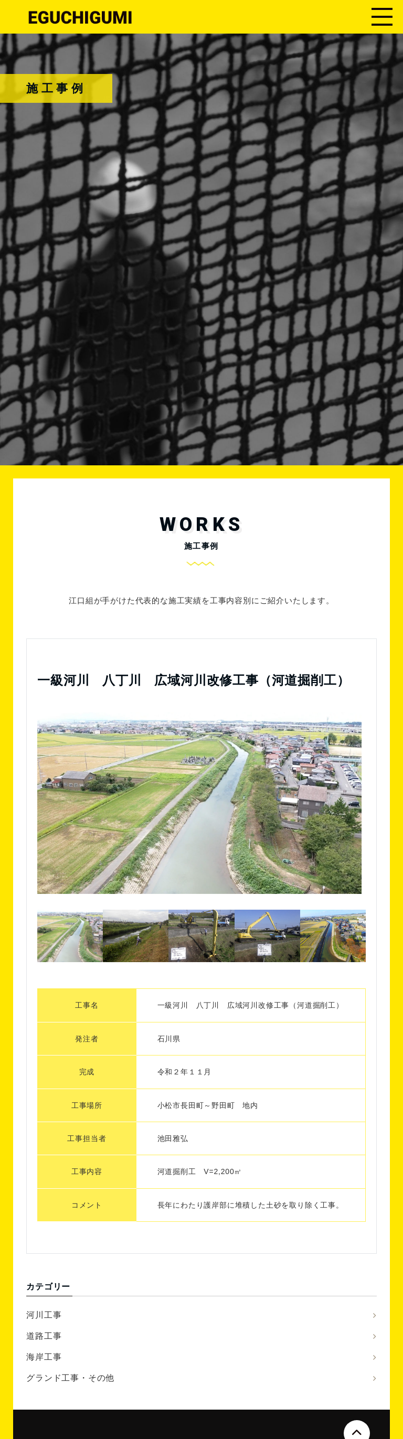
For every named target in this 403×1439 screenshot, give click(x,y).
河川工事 (43, 1314)
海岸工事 (43, 1356)
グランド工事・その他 (70, 1377)
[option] (199, 803)
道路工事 (43, 1335)
